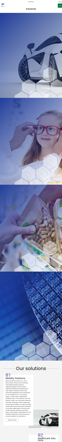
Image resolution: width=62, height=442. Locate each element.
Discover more (12, 420)
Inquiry (60, 1)
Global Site (31, 1)
